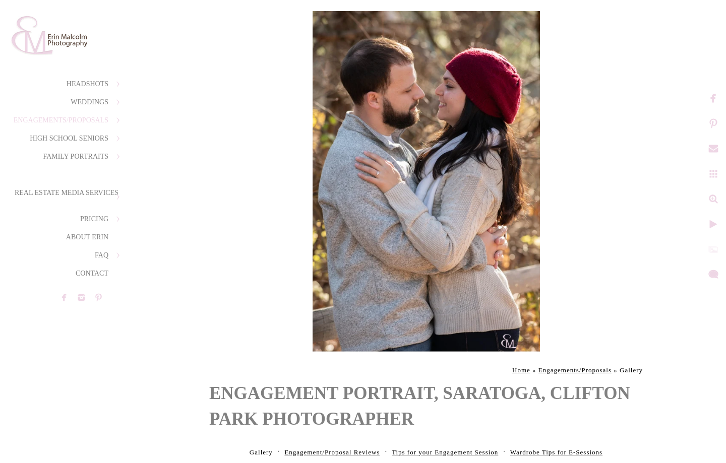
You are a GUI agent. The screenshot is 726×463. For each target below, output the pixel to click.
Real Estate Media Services (66, 192)
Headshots (87, 84)
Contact (92, 273)
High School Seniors (69, 138)
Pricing (94, 219)
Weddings (89, 102)
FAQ (101, 255)
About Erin (87, 237)
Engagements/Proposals (61, 120)
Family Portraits (75, 156)
